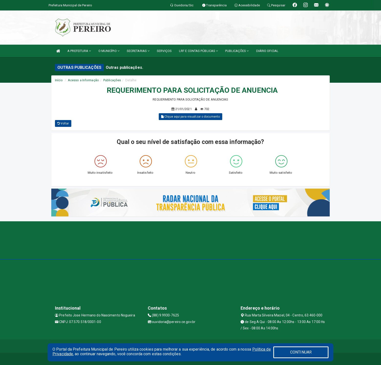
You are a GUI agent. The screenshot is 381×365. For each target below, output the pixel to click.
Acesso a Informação (83, 80)
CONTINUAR (301, 352)
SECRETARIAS (138, 51)
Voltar (63, 123)
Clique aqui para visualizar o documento (190, 116)
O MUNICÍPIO (108, 51)
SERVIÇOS (164, 51)
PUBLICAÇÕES (237, 51)
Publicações (112, 80)
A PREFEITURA (79, 51)
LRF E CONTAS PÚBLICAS (198, 51)
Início (59, 80)
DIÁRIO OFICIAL (267, 51)
